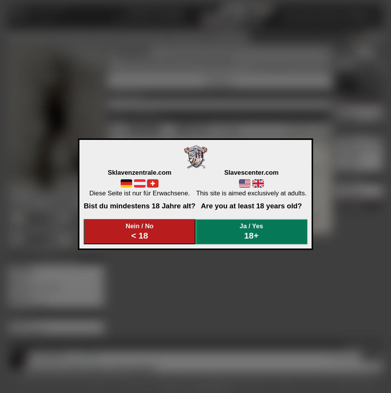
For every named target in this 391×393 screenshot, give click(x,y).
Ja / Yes (251, 231)
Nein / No (139, 231)
